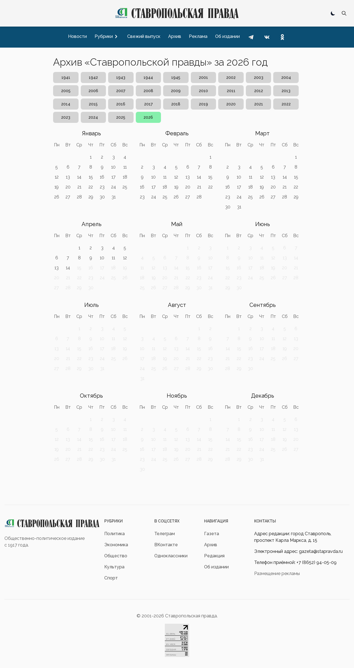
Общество (115, 555)
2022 (286, 104)
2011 (231, 91)
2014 (65, 104)
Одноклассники (171, 555)
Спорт (111, 578)
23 (102, 187)
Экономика (116, 544)
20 (68, 187)
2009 (176, 91)
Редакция (214, 555)
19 (56, 187)
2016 (120, 104)
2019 (203, 104)
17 (113, 177)
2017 (148, 104)
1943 (120, 77)
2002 (231, 77)
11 (125, 167)
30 (102, 197)
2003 (258, 77)
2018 (175, 104)
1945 (175, 77)
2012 (258, 91)
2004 (286, 77)
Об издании (216, 566)
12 (57, 177)
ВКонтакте (166, 544)
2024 (93, 117)
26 (56, 197)
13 (68, 177)
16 (102, 177)
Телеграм (164, 533)
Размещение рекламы (277, 573)
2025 (120, 117)
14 (79, 177)
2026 (148, 117)
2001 (203, 77)
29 (90, 197)
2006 (93, 91)
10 (113, 167)
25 (125, 187)
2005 (66, 91)
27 (68, 197)
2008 (148, 91)
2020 (231, 104)
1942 (93, 77)
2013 (286, 91)
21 (79, 187)
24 (113, 187)
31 (113, 197)
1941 (65, 77)
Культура (114, 566)
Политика (114, 533)
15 (91, 177)
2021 (258, 104)
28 (79, 197)
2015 (93, 104)
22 (90, 187)
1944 (148, 77)
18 (125, 177)
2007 (120, 91)
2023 (65, 117)
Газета (211, 533)
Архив (210, 544)
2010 (203, 91)
